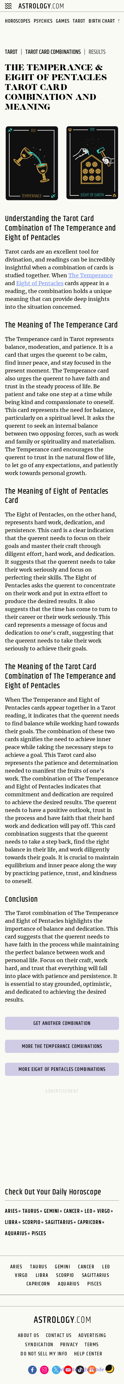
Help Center (88, 1354)
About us (28, 1336)
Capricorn (90, 1222)
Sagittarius (59, 1222)
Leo (89, 1211)
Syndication (39, 1345)
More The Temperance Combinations (62, 1046)
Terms (92, 1345)
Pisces (39, 1234)
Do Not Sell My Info (44, 1354)
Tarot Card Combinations (53, 52)
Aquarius (16, 1234)
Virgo (103, 1211)
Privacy (69, 1345)
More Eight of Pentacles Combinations (62, 1069)
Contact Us (59, 1336)
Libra (11, 1222)
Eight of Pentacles (39, 283)
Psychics (43, 21)
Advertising (92, 1336)
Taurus (30, 1211)
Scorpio (31, 1222)
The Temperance (90, 275)
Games (62, 21)
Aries (11, 1211)
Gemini (51, 1211)
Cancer (72, 1211)
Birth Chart (102, 21)
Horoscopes (17, 21)
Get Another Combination (62, 1023)
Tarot (79, 21)
